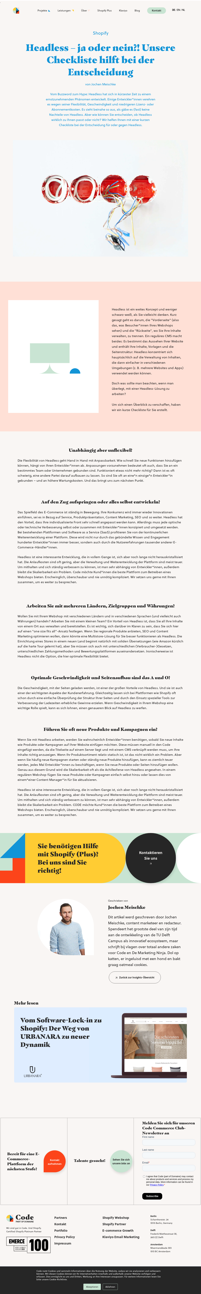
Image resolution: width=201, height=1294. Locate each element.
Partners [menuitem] (60, 1217)
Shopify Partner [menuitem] (114, 1224)
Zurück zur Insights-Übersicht (136, 977)
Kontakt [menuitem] (60, 1224)
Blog (137, 10)
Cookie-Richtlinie (58, 1279)
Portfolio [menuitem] (60, 1230)
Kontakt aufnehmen (55, 1162)
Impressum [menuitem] (62, 1243)
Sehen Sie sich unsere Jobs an (121, 1161)
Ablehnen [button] (110, 1286)
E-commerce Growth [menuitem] (117, 1230)
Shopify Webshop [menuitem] (115, 1217)
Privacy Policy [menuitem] (64, 1236)
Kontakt (156, 10)
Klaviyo (123, 10)
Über (84, 10)
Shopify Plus (104, 10)
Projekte (42, 10)
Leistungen (64, 10)
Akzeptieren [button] (92, 1286)
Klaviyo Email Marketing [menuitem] (120, 1236)
